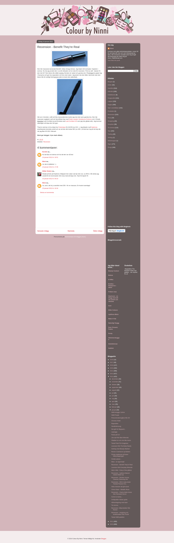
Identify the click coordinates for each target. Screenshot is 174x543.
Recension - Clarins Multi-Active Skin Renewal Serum (121, 493)
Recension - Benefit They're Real (121, 464)
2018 (112, 359)
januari (114, 410)
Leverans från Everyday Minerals (121, 467)
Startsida (71, 231)
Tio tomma (111, 127)
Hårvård (110, 91)
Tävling (110, 134)
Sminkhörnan (113, 344)
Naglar (110, 104)
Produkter (111, 111)
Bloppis (110, 82)
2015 (112, 368)
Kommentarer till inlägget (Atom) (75, 237)
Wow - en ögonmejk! (117, 462)
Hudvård (110, 88)
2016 (112, 365)
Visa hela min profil (114, 60)
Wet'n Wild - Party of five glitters (121, 470)
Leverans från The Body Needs (121, 446)
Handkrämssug (116, 426)
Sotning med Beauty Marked (120, 449)
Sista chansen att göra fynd (120, 486)
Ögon (109, 144)
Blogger (103, 538)
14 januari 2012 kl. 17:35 (50, 167)
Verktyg (110, 137)
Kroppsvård (111, 98)
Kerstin (44, 152)
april (113, 401)
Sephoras (94, 127)
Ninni (44, 161)
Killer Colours (113, 310)
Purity (110, 333)
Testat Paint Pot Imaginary (119, 443)
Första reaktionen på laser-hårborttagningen (120, 455)
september (115, 387)
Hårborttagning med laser (119, 502)
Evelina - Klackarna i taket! (112, 285)
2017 (112, 362)
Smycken (111, 124)
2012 (112, 376)
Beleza (110, 275)
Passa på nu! (115, 435)
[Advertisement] (69, 212)
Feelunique (62, 127)
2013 (112, 373)
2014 (112, 371)
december (115, 379)
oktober (114, 384)
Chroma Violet (115, 421)
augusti (114, 390)
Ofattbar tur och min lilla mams (121, 440)
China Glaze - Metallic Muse (120, 489)
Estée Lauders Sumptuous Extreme (80, 119)
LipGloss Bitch (113, 314)
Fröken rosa (112, 292)
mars (113, 404)
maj (113, 398)
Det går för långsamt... (118, 429)
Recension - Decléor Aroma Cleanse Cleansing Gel (120, 478)
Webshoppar (112, 141)
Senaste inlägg (43, 231)
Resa (109, 118)
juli (113, 393)
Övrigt (110, 147)
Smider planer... (116, 459)
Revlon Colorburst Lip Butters (120, 451)
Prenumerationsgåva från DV (120, 418)
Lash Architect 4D (71, 121)
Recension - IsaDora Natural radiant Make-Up (120, 474)
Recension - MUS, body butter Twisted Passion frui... (121, 483)
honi (109, 306)
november (115, 382)
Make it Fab (112, 319)
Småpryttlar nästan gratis (119, 499)
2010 (112, 524)
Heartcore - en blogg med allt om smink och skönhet (113, 298)
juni (113, 396)
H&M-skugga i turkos (118, 412)
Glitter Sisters (47, 171)
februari (114, 407)
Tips (109, 131)
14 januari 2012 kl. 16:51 (50, 157)
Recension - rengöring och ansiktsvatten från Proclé (120, 513)
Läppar (110, 101)
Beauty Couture (113, 271)
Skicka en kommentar (47, 192)
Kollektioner (111, 95)
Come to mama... (116, 497)
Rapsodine (114, 423)
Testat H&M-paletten (117, 517)
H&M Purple (115, 415)
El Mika (110, 279)
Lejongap (114, 432)
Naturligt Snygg (113, 323)
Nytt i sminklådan (113, 108)
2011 (112, 521)
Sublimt (111, 348)
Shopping (111, 121)
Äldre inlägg (97, 231)
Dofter (110, 85)
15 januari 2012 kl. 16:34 (50, 188)
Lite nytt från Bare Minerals (120, 437)
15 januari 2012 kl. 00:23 (50, 178)
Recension (46, 142)
